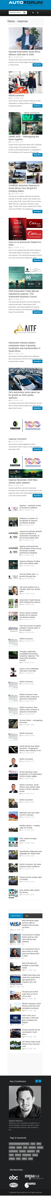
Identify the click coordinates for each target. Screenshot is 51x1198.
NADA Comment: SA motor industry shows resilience (30, 865)
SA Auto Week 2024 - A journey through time (29, 575)
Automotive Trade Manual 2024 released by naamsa (30, 601)
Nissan (35, 1155)
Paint (18, 1159)
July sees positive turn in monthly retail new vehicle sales (30, 589)
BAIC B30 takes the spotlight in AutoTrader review (30, 965)
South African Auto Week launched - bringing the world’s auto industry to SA (30, 748)
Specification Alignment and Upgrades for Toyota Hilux (31, 852)
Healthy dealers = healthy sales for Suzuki (30, 827)
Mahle (24, 1159)
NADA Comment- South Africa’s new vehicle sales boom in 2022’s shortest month (30, 788)
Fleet (25, 1147)
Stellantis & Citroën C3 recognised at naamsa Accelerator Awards (29, 520)
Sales (11, 1155)
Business (32, 1147)
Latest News (16, 916)
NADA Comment (26, 639)
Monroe (40, 1147)
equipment (30, 1151)
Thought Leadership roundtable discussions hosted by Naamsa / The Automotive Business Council (29, 655)
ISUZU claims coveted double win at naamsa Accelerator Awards (28, 615)
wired (30, 1159)
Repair (19, 1147)
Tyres (33, 1144)
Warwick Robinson (16, 1121)
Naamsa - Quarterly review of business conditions (30, 506)
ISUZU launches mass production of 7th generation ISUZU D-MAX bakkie (31, 774)
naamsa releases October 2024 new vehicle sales (30, 562)
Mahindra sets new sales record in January (29, 814)
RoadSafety (27, 1155)
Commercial (13, 1151)
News (39, 1144)
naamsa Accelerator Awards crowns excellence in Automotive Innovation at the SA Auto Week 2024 (31, 534)
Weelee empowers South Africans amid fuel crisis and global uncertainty (31, 1006)
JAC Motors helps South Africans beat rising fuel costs (31, 1044)
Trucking (22, 1151)
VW (38, 1151)
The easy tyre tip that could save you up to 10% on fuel (30, 994)
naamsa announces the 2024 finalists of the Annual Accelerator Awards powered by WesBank (30, 549)
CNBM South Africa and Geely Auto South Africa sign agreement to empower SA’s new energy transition (25, 979)
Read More (37, 65)
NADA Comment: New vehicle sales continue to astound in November (29, 696)
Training (12, 1147)
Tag (26, 916)
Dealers (18, 1155)
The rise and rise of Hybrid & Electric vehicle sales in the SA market (30, 628)
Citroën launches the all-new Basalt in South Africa (31, 1032)
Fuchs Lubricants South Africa (19, 1144)
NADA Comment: (26, 759)
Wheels (12, 1159)
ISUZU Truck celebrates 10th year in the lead (29, 670)
